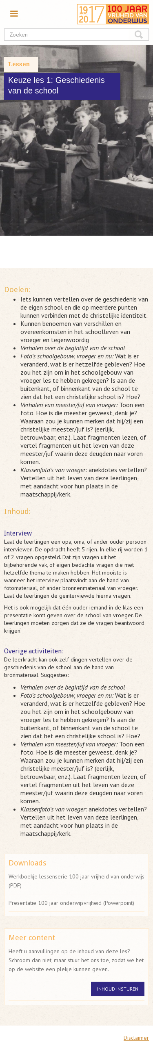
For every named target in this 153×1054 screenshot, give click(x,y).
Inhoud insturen (117, 989)
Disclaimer (136, 1037)
